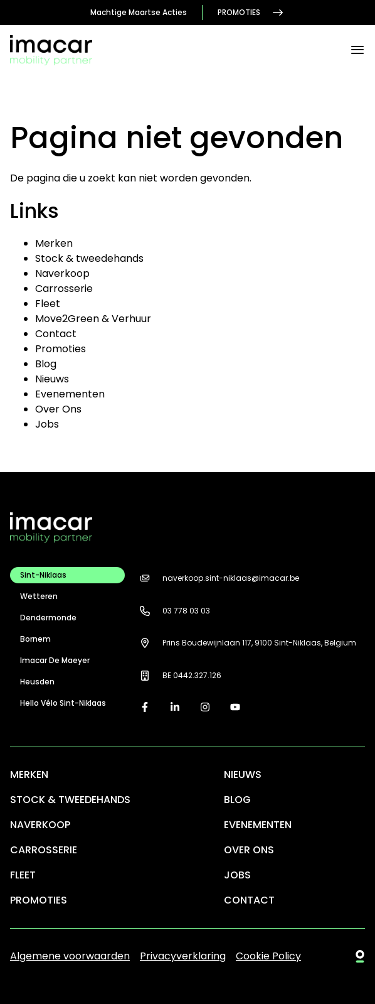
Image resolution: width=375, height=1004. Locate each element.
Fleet (47, 303)
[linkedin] (175, 707)
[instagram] (205, 707)
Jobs (47, 424)
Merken (54, 243)
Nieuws (52, 379)
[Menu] (357, 50)
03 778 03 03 (172, 611)
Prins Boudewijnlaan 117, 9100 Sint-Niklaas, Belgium (245, 643)
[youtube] (235, 707)
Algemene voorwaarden (70, 956)
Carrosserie (64, 288)
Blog (45, 364)
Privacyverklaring (183, 956)
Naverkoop (62, 273)
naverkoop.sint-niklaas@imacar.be (217, 578)
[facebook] (145, 707)
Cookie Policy (268, 956)
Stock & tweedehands (89, 258)
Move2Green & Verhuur (93, 318)
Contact (56, 334)
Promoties (251, 12)
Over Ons (58, 409)
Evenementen (70, 394)
